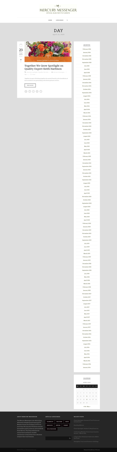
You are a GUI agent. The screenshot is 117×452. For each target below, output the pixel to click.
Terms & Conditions (89, 450)
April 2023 (87, 149)
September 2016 (86, 340)
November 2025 (86, 59)
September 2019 (86, 240)
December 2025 (87, 56)
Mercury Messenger (59, 72)
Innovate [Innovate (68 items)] (50, 425)
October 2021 (86, 176)
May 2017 (87, 314)
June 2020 (87, 213)
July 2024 (86, 99)
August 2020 (86, 206)
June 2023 (87, 143)
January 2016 (87, 367)
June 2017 (87, 310)
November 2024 (86, 86)
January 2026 (87, 52)
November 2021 (86, 173)
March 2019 (87, 253)
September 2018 (86, 270)
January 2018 (87, 290)
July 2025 (86, 66)
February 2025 (87, 76)
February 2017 (87, 324)
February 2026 (87, 49)
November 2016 (86, 334)
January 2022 (87, 169)
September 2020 (86, 203)
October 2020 (87, 200)
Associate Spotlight (32, 72)
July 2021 (86, 186)
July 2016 (86, 347)
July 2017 (86, 307)
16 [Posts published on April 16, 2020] (86, 396)
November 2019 (86, 233)
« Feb (84, 406)
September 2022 (86, 166)
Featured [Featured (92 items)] (59, 421)
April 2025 (87, 72)
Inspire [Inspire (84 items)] (58, 425)
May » (88, 406)
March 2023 (87, 153)
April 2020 (87, 220)
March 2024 (86, 112)
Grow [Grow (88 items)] (67, 421)
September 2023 (86, 133)
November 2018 (86, 267)
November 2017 (86, 293)
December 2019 (87, 230)
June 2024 (87, 102)
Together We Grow (43, 72)
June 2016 (87, 350)
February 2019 (87, 257)
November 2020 (86, 196)
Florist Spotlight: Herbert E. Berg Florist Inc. (86, 428)
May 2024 (87, 106)
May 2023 (87, 146)
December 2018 (87, 263)
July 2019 (86, 243)
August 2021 (86, 183)
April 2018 (87, 280)
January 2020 (87, 226)
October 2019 (87, 236)
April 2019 (87, 250)
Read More (30, 85)
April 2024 (87, 109)
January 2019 (87, 260)
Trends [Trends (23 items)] (65, 425)
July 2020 (86, 210)
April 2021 (87, 193)
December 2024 (86, 82)
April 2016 (87, 357)
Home (50, 20)
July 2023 (86, 139)
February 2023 (87, 156)
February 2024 (87, 116)
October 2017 (87, 297)
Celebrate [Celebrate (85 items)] (50, 421)
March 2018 (87, 283)
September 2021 (86, 180)
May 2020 (87, 216)
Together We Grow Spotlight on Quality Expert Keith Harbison (44, 67)
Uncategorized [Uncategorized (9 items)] (51, 428)
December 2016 (87, 330)
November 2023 (86, 126)
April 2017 (87, 317)
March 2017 (87, 320)
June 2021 (87, 190)
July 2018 (86, 273)
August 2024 (86, 96)
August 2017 (86, 303)
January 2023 (87, 159)
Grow (33, 74)
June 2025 (87, 69)
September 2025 (86, 62)
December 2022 (87, 163)
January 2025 (87, 79)
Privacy (98, 450)
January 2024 (87, 119)
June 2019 (87, 247)
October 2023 (87, 129)
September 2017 (86, 300)
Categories (59, 20)
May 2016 (87, 354)
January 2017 (87, 327)
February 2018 (87, 287)
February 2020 (87, 223)
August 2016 (86, 344)
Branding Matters (79, 425)
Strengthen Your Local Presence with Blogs (86, 441)
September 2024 (86, 92)
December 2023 (87, 123)
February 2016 (87, 364)
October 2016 (87, 337)
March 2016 (87, 360)
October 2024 (87, 89)
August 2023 (86, 136)
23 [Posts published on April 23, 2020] (86, 399)
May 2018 (87, 277)
